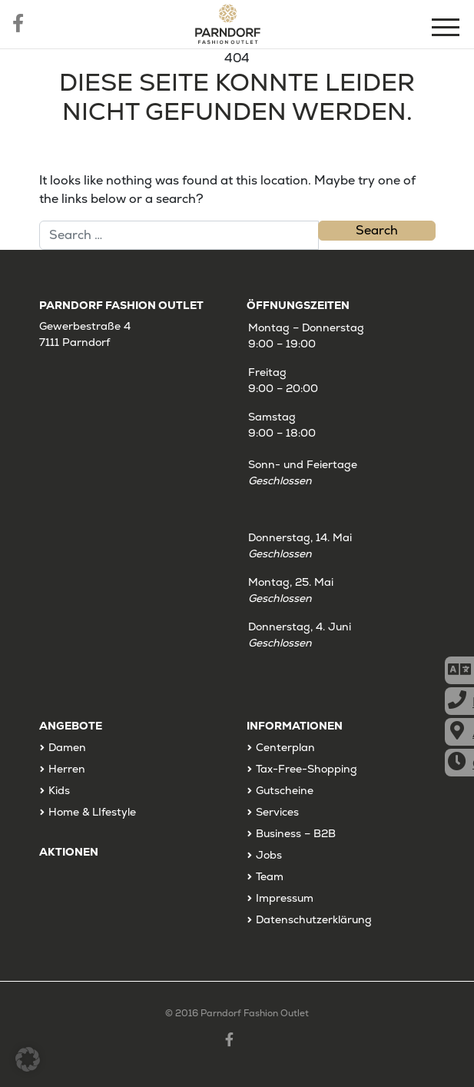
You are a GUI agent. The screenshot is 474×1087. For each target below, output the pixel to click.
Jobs (269, 855)
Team (269, 876)
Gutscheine (284, 790)
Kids (59, 790)
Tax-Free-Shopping (306, 769)
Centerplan (285, 747)
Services (277, 812)
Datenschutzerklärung (314, 919)
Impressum (284, 898)
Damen (67, 747)
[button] (27, 1059)
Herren (66, 769)
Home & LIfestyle (92, 812)
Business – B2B (296, 833)
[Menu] (447, 29)
